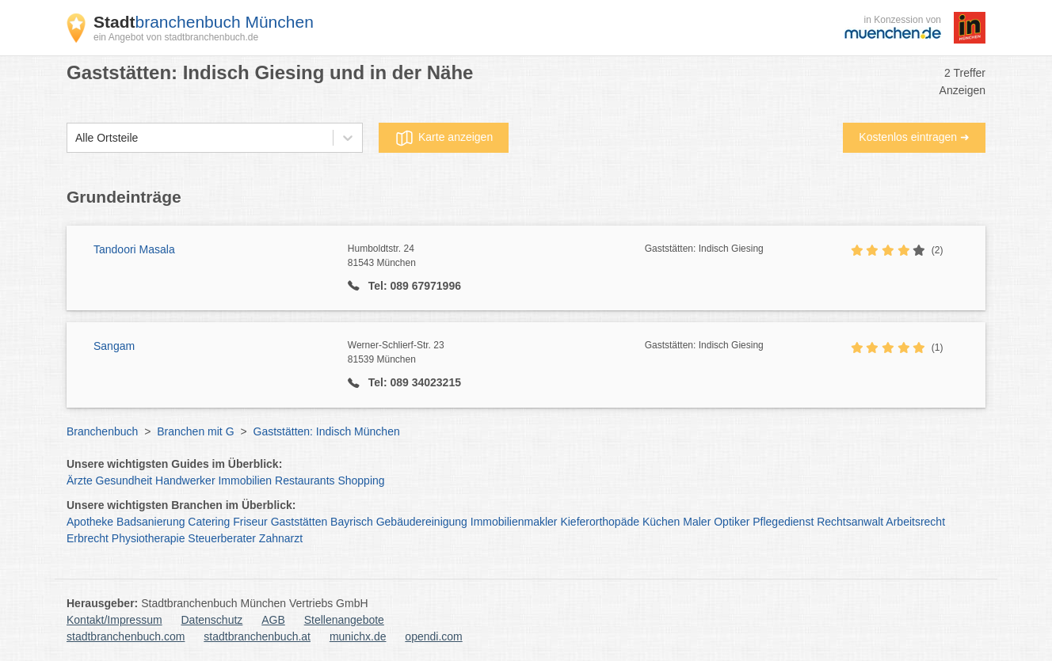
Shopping (360, 480)
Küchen (661, 521)
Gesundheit (124, 480)
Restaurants (304, 480)
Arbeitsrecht (915, 521)
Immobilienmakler (514, 521)
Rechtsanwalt (850, 521)
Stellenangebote (344, 620)
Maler (697, 521)
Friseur (250, 521)
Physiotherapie (148, 538)
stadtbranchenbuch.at (257, 636)
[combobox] (75, 138)
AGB (273, 620)
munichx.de (358, 636)
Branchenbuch (102, 431)
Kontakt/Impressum (114, 620)
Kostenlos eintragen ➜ (914, 137)
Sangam (114, 346)
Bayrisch (351, 521)
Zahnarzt (281, 538)
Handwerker (185, 480)
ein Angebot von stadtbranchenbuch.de (175, 37)
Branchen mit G (195, 431)
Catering (209, 521)
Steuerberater (222, 538)
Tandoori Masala (134, 249)
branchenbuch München (203, 22)
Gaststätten (299, 521)
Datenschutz (212, 620)
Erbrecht (88, 538)
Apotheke (90, 521)
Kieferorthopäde (599, 521)
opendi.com (433, 636)
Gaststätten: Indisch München (326, 431)
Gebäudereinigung (421, 521)
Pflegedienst (783, 521)
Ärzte (80, 480)
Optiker (731, 521)
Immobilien (245, 480)
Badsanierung (150, 521)
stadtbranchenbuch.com (126, 636)
